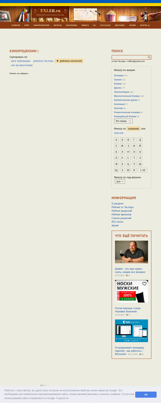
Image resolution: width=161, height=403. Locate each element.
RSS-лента (117, 221)
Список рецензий (121, 218)
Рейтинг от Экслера (122, 207)
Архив (132, 25)
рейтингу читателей (71, 61)
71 (128, 315)
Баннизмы (71, 25)
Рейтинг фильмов (121, 214)
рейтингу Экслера (43, 61)
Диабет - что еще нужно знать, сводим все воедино (130, 270)
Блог (27, 25)
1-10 (142, 170)
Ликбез (85, 25)
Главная (15, 25)
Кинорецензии (41, 25)
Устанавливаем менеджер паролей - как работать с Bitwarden (129, 351)
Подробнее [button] (62, 398)
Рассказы (105, 25)
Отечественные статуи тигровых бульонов (127, 310)
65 (141, 354)
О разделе (117, 203)
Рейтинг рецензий (122, 210)
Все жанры (123, 120)
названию (133, 128)
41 (128, 275)
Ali (94, 25)
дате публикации (20, 61)
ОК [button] (145, 394)
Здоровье (120, 25)
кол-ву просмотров (21, 65)
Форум (145, 25)
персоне (118, 133)
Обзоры (58, 25)
